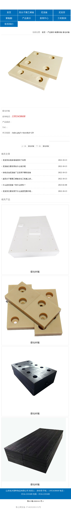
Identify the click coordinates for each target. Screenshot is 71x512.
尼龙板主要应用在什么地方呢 (14, 166)
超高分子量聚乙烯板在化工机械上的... (17, 179)
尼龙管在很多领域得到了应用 (14, 160)
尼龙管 (62, 12)
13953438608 (18, 116)
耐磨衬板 (58, 32)
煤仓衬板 (66, 32)
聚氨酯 (9, 18)
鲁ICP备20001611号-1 (35, 501)
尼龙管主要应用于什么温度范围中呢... (17, 191)
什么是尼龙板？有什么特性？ (14, 185)
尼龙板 (44, 12)
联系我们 (9, 24)
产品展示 (26, 18)
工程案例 (62, 18)
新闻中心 (44, 18)
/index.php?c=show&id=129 (23, 133)
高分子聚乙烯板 (26, 12)
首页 (9, 12)
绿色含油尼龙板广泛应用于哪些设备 (17, 173)
